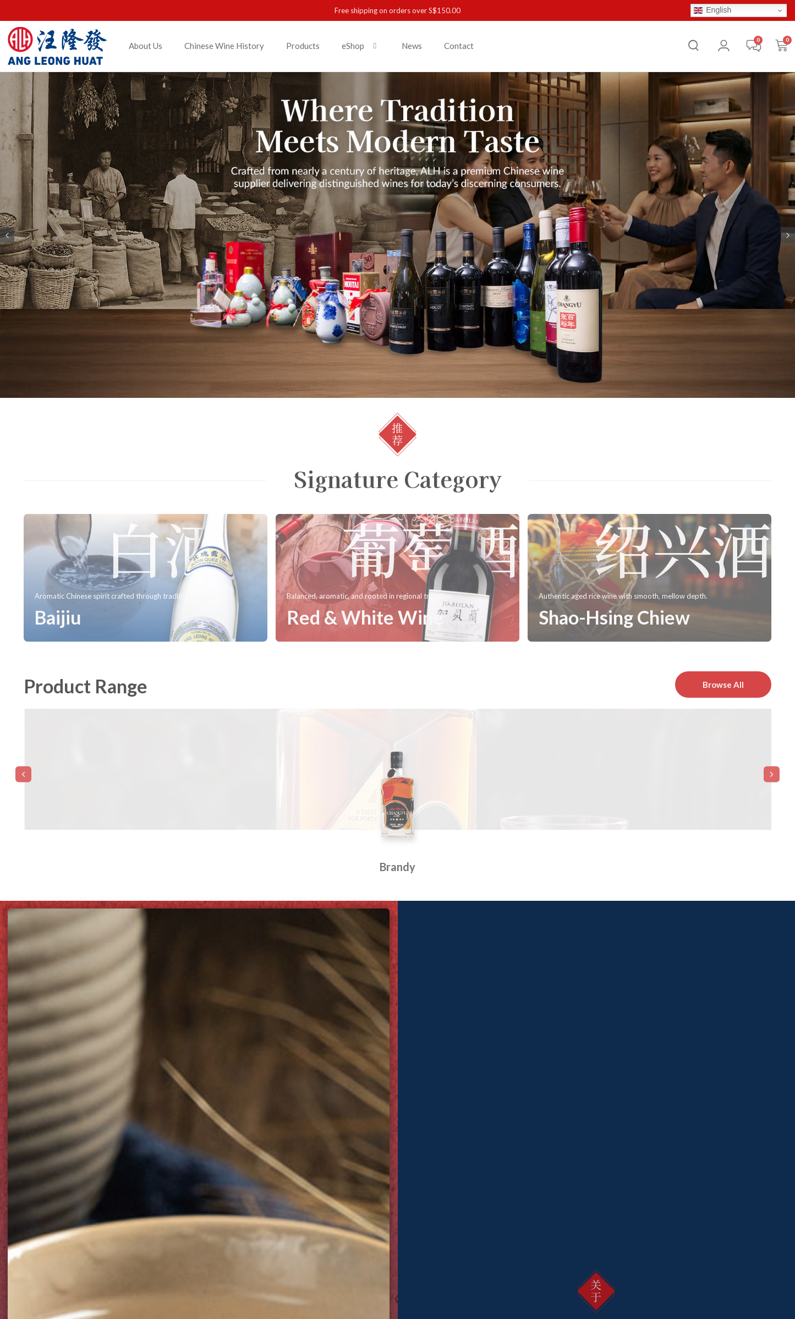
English (712, 10)
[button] (361, 46)
